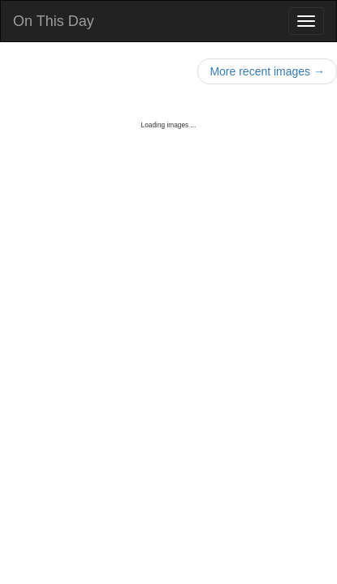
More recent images (267, 71)
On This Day (53, 21)
